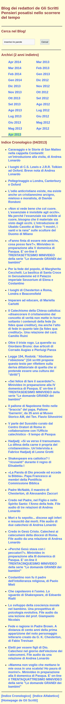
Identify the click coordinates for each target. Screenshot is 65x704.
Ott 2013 (14, 98)
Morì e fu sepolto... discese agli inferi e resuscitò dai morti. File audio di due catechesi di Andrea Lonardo (35, 521)
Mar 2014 (14, 68)
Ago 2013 (15, 110)
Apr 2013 (14, 134)
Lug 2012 (42, 110)
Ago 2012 (43, 104)
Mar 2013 (42, 62)
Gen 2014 (15, 80)
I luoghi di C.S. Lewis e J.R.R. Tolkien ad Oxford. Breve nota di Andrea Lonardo (35, 170)
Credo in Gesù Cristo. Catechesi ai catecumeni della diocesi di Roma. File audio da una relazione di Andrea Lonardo (35, 537)
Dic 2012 (42, 80)
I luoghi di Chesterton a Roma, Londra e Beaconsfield (30, 291)
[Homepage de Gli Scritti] (19, 700)
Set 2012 (42, 98)
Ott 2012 (42, 92)
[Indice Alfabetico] (46, 696)
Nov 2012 (43, 86)
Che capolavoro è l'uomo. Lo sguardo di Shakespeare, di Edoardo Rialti (34, 595)
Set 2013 (14, 104)
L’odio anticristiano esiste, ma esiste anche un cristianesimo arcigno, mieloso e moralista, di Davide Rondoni (34, 196)
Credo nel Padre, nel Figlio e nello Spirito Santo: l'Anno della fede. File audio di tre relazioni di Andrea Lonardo (34, 505)
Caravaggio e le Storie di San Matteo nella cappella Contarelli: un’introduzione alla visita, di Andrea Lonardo (34, 155)
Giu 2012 (42, 116)
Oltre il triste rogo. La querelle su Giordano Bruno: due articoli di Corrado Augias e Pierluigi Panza (32, 346)
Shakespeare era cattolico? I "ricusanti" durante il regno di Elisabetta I (29, 462)
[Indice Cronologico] (16, 696)
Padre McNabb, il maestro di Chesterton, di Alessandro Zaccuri (33, 491)
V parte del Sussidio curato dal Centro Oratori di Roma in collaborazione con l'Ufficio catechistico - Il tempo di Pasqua (32, 429)
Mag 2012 (43, 122)
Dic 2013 (14, 86)
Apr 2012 (42, 128)
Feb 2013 (42, 68)
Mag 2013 (15, 128)
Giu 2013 (14, 122)
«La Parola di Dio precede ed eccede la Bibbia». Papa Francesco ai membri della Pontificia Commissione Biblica (34, 478)
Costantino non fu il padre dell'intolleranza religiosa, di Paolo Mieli (33, 581)
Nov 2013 (15, 92)
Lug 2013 (14, 116)
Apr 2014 (14, 62)
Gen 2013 (43, 74)
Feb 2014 (14, 74)
